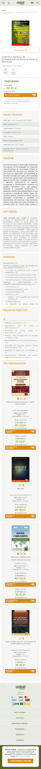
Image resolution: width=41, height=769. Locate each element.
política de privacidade (22, 756)
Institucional (20, 712)
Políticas (20, 718)
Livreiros (20, 740)
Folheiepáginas (25, 399)
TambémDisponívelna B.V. (21, 399)
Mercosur (20, 488)
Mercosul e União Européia (20, 557)
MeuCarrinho (32, 3)
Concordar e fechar (20, 761)
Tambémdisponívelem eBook (18, 399)
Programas (19, 729)
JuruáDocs (19, 734)
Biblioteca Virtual (20, 723)
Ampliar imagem (20, 50)
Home (3, 10)
